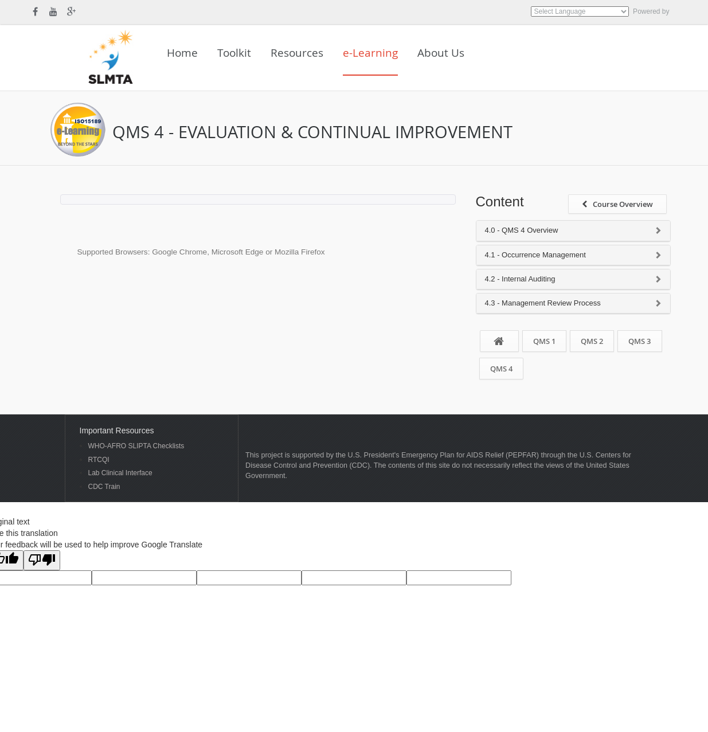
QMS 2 (592, 341)
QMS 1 (544, 341)
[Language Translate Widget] (580, 11)
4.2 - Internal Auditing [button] (520, 279)
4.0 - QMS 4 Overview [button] (521, 230)
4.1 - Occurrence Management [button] (535, 255)
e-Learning (370, 52)
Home (182, 52)
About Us (440, 52)
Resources (297, 52)
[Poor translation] (42, 560)
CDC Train (104, 487)
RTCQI (98, 460)
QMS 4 (501, 368)
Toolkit (234, 52)
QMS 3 (639, 341)
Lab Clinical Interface (120, 473)
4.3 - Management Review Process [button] (543, 303)
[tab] (573, 231)
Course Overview (617, 204)
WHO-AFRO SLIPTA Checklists (136, 446)
